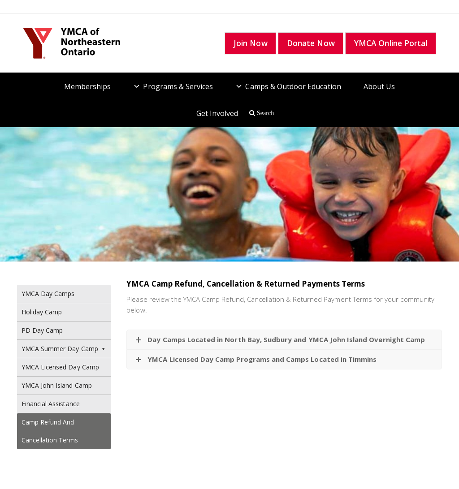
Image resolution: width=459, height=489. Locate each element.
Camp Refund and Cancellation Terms (50, 431)
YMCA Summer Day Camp (64, 349)
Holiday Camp (42, 312)
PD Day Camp (42, 330)
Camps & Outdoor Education (293, 86)
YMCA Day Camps (48, 293)
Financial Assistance (51, 403)
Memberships (87, 86)
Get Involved (217, 113)
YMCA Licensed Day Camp (60, 367)
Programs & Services (178, 86)
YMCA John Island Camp (57, 385)
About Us (379, 86)
